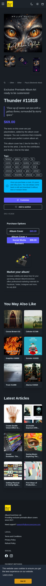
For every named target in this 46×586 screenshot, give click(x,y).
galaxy (17, 159)
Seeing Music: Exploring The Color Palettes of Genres (33, 457)
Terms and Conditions (13, 536)
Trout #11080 (11, 385)
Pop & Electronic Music (33, 83)
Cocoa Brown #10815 (14, 332)
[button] (4, 3)
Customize (23, 200)
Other (12, 83)
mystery (26, 163)
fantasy (8, 159)
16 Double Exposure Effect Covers (32, 428)
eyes (25, 159)
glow (27, 171)
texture (8, 175)
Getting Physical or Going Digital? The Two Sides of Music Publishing (13, 486)
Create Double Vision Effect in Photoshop (12, 428)
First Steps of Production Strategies (31, 485)
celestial (26, 167)
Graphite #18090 (12, 358)
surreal (35, 163)
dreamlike (18, 175)
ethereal (29, 175)
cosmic (8, 163)
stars (17, 167)
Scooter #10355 (32, 358)
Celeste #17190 (32, 332)
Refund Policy (10, 543)
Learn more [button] (8, 575)
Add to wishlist (23, 207)
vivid (34, 167)
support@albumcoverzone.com (28, 524)
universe (8, 171)
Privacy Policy (10, 540)
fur (32, 159)
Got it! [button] (23, 581)
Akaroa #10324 (32, 385)
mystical (19, 171)
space (17, 163)
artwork (8, 167)
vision (38, 175)
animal (35, 171)
